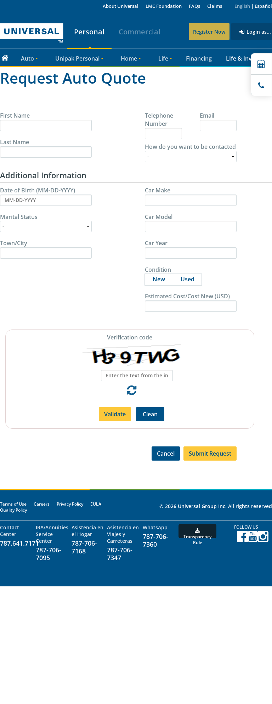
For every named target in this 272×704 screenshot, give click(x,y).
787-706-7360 (155, 540)
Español (263, 6)
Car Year (156, 243)
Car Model (158, 217)
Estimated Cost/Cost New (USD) (187, 296)
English (242, 6)
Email (207, 115)
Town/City (13, 243)
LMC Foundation (164, 6)
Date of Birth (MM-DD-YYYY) (37, 190)
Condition (158, 270)
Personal (88, 31)
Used (191, 278)
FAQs (194, 6)
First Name (15, 115)
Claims (214, 6)
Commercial (139, 31)
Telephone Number (159, 120)
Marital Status (19, 217)
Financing (199, 58)
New (163, 278)
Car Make (157, 190)
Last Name (14, 142)
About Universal (120, 6)
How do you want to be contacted (190, 147)
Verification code (129, 337)
